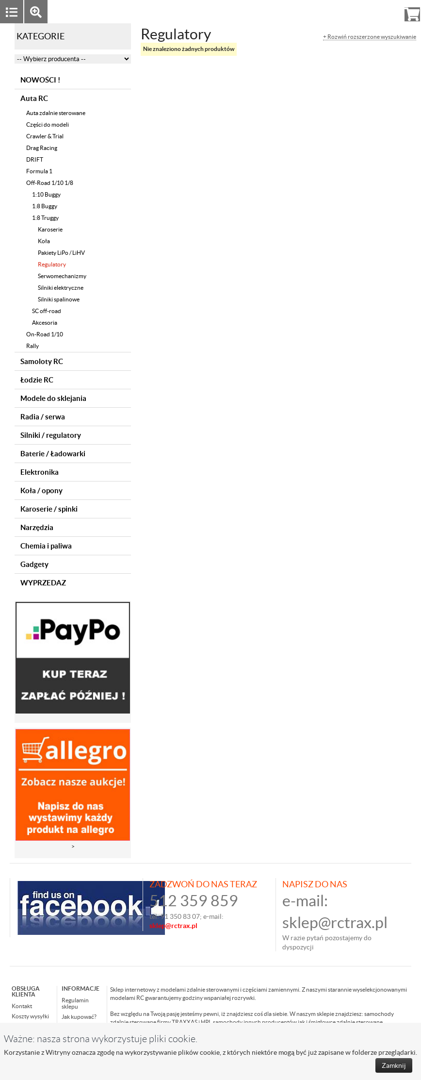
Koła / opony (41, 490)
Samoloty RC (41, 361)
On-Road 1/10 (44, 334)
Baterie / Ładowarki (52, 453)
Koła (44, 241)
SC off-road (46, 311)
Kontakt (22, 1006)
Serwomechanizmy (62, 276)
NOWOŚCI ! (40, 80)
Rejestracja (377, 11)
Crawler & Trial (45, 136)
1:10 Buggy (46, 194)
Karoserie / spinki (49, 509)
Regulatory (52, 264)
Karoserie (50, 229)
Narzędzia (36, 527)
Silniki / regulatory (50, 435)
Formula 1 (39, 171)
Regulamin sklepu (75, 1003)
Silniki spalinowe (59, 299)
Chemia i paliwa (46, 546)
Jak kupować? (79, 1017)
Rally (32, 346)
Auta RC (34, 98)
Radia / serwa (42, 417)
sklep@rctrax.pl (335, 922)
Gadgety (34, 564)
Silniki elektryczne (60, 287)
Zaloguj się (337, 11)
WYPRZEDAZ (43, 583)
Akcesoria (44, 322)
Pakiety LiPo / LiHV (61, 252)
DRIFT (34, 159)
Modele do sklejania (53, 398)
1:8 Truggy (45, 218)
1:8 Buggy (44, 206)
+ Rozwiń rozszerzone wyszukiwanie (369, 37)
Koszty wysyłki (30, 1016)
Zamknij (394, 1065)
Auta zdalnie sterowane (55, 113)
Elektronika (39, 472)
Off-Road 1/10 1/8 (49, 183)
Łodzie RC (36, 380)
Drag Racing (41, 148)
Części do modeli (47, 124)
